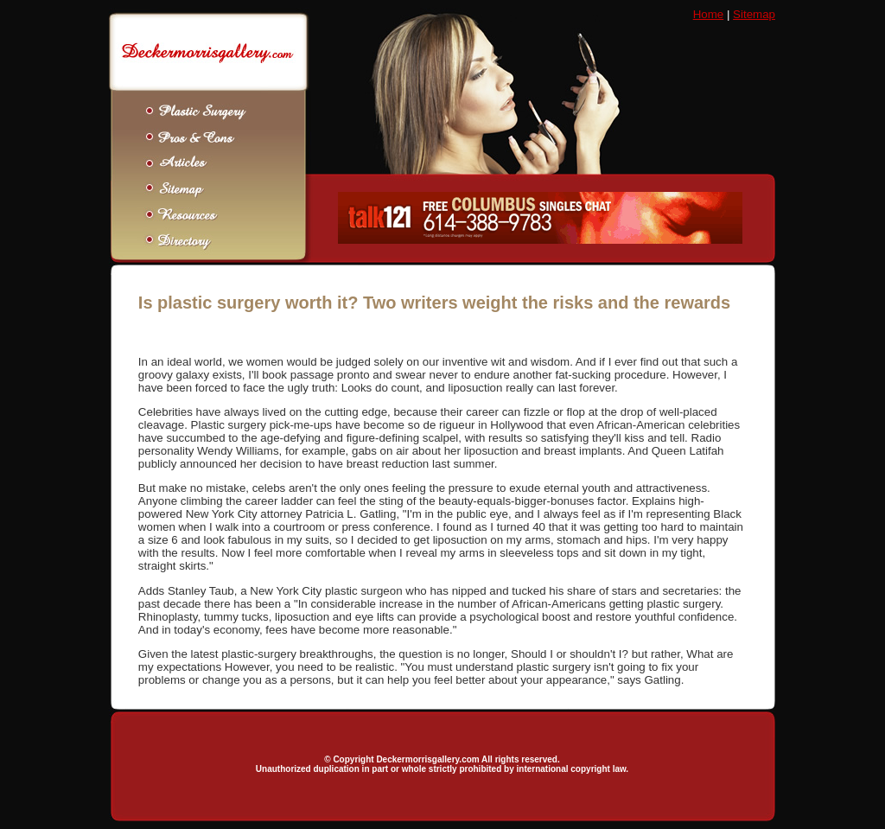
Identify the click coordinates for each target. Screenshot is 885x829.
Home (708, 14)
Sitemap (754, 14)
